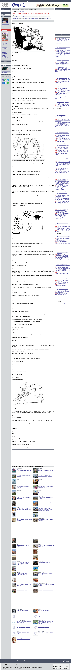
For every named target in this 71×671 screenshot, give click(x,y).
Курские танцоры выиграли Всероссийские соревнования (61, 241)
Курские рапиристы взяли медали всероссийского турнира (62, 236)
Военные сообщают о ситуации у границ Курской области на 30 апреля (62, 162)
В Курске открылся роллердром (63, 78)
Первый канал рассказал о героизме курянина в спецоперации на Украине (45, 470)
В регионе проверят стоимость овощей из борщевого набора (45, 487)
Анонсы (32, 18)
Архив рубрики (15, 466)
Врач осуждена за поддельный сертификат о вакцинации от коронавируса (23, 563)
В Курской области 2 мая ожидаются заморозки (61, 89)
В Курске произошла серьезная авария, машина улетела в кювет (62, 273)
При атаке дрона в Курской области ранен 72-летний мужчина (61, 143)
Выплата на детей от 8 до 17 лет (44, 610)
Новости (13, 16)
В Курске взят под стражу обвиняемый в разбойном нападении (62, 262)
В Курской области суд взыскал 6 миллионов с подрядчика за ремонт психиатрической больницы (62, 214)
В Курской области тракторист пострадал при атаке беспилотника (62, 45)
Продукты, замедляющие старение (23, 627)
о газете (46, 0)
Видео (3, 16)
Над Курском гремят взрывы (62, 38)
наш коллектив (60, 0)
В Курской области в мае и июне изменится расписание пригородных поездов (62, 112)
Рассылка (3, 12)
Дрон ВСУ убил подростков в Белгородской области (61, 100)
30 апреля (59, 108)
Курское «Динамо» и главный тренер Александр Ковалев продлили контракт (62, 224)
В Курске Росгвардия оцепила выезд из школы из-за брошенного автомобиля (62, 148)
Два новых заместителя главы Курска (24, 480)
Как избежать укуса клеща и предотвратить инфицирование (44, 628)
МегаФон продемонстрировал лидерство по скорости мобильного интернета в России (62, 183)
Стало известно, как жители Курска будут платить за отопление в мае (62, 125)
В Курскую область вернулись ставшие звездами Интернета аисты (62, 145)
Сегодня (58, 36)
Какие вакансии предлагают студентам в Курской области (61, 58)
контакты (65, 0)
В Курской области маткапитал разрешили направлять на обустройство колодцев (62, 136)
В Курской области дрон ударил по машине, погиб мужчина (62, 210)
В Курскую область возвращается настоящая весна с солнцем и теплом (62, 53)
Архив (22, 9)
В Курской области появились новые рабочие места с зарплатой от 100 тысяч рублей (62, 257)
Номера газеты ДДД (16, 9)
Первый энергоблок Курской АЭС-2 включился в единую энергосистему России (61, 75)
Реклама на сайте (59, 9)
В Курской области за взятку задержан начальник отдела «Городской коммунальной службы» (62, 180)
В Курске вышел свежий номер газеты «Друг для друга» (62, 292)
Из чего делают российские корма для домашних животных (24, 579)
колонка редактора (52, 0)
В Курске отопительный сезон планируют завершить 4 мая (61, 169)
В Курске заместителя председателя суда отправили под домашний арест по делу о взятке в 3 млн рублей (62, 116)
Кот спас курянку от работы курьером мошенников (61, 141)
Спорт (24, 16)
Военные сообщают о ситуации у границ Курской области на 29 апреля (62, 229)
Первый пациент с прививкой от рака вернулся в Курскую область (62, 60)
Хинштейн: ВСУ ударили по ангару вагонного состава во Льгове (62, 151)
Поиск (3, 9)
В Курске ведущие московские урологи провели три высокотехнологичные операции (45, 622)
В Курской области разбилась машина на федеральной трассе (61, 290)
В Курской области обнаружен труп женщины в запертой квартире (62, 202)
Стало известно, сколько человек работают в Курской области (62, 51)
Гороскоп (36, 18)
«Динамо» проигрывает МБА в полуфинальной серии (22, 568)
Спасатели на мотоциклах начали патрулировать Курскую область (62, 40)
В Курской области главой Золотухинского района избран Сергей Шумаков (62, 270)
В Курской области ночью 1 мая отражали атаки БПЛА (62, 106)
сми (68, 0)
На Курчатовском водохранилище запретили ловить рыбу (44, 514)
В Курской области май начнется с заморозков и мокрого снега (62, 123)
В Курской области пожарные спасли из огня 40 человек (61, 130)
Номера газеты (4, 30)
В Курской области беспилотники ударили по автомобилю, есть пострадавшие (62, 217)
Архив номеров (5, 58)
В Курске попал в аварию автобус (63, 104)
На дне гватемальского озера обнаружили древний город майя (44, 616)
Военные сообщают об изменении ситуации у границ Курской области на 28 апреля (62, 298)
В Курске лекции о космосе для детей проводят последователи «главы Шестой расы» (62, 120)
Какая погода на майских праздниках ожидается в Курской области (61, 153)
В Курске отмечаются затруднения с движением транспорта (62, 243)
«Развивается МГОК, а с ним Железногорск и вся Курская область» (24, 509)
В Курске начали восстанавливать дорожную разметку (62, 177)
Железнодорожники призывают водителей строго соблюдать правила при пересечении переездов (45, 509)
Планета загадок (40, 16)
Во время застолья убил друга (44, 562)
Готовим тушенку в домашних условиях (45, 632)
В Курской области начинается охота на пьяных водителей (62, 191)
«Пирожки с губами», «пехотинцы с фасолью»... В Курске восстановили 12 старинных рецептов (62, 188)
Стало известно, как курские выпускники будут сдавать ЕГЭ (61, 186)
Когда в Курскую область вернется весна (61, 110)
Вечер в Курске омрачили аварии (63, 234)
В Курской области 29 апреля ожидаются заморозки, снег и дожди (62, 278)
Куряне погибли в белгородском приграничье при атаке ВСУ (62, 285)
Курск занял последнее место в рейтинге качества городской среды (45, 476)
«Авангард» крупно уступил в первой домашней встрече (45, 568)
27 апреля (59, 301)
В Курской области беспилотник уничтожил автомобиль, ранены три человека (62, 55)
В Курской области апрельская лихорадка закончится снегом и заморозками (62, 196)
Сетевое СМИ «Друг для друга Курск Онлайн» (10, 664)
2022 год (26, 9)
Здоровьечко (47, 16)
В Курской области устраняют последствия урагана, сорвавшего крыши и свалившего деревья (61, 304)
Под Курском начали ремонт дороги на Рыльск (61, 86)
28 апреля (59, 233)
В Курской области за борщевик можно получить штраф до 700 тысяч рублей (62, 159)
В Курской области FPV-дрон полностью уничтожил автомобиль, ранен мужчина (62, 174)
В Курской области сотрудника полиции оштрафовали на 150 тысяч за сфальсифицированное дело (62, 171)
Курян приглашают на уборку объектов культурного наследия (45, 503)
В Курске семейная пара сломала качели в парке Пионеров (62, 91)
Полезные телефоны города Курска (6, 72)
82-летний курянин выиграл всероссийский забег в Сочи (22, 574)
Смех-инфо (4, 56)
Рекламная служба (5, 74)
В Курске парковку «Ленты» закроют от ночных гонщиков (61, 283)
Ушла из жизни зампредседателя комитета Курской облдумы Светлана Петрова (62, 70)
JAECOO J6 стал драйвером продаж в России (61, 253)
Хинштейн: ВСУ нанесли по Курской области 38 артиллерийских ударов (62, 220)
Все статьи (22, 11)
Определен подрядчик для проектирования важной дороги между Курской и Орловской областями (62, 265)
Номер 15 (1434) (32, 9)
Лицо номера (27, 18)
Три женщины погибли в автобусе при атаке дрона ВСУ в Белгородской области (62, 164)
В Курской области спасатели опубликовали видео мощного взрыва (62, 268)
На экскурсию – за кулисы (22, 590)
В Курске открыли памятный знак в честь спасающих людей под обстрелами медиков (62, 48)
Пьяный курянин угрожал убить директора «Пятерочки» (62, 212)
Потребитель (34, 16)
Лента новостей (59, 34)
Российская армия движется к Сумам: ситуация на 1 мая (62, 103)
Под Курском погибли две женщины (23, 556)
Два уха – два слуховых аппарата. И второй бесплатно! (24, 622)
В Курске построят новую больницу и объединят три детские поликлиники (24, 492)
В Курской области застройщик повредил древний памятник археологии (62, 250)
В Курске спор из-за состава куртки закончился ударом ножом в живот (62, 133)
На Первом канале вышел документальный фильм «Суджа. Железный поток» (5, 26)
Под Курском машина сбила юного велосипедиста (61, 281)
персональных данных (37, 667)
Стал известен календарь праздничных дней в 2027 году (61, 68)
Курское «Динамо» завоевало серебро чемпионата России (61, 294)
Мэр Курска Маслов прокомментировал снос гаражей (61, 255)
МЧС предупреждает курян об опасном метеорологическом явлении (62, 139)
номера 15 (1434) (30, 466)
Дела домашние (15, 18)
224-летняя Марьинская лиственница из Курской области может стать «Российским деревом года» (62, 97)
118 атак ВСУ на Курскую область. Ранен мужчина (61, 287)
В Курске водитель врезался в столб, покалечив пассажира (62, 73)
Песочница (4, 52)
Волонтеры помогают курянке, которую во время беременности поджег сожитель (62, 42)
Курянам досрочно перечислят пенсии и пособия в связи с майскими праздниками (62, 275)
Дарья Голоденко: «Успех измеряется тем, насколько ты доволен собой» (24, 639)
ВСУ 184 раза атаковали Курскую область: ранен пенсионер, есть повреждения (62, 93)
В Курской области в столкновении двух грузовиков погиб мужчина (62, 204)
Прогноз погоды (47, 18)
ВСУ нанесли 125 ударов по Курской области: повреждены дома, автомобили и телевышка (62, 63)
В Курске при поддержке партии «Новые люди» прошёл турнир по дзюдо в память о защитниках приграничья (62, 246)
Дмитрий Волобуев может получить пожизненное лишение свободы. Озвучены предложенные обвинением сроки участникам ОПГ (45, 552)
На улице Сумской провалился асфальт (24, 502)
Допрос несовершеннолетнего (22, 610)
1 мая (58, 65)
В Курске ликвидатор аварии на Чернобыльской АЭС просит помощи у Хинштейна (62, 199)
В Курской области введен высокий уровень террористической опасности (24, 470)
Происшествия (19, 16)
